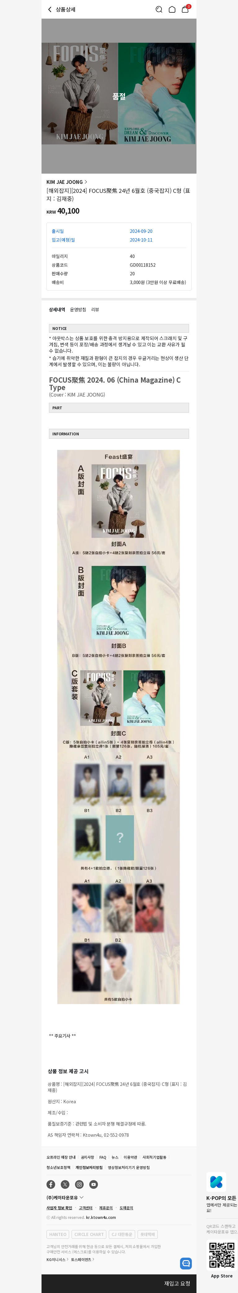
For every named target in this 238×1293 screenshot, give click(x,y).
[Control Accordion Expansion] (119, 1197)
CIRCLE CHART (89, 1234)
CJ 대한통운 (122, 1234)
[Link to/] (172, 9)
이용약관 (130, 1157)
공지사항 (88, 1157)
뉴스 (115, 1157)
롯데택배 (147, 1234)
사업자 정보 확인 (59, 1207)
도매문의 (126, 1207)
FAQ (102, 1157)
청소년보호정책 (58, 1167)
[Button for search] (159, 9)
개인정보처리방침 (89, 1167)
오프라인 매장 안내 (61, 1157)
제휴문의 (106, 1207)
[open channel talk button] (186, 1263)
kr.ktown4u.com (101, 1217)
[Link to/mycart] (185, 9)
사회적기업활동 (154, 1157)
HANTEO (57, 1234)
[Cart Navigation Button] (185, 9)
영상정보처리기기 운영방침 (128, 1167)
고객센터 (86, 1207)
